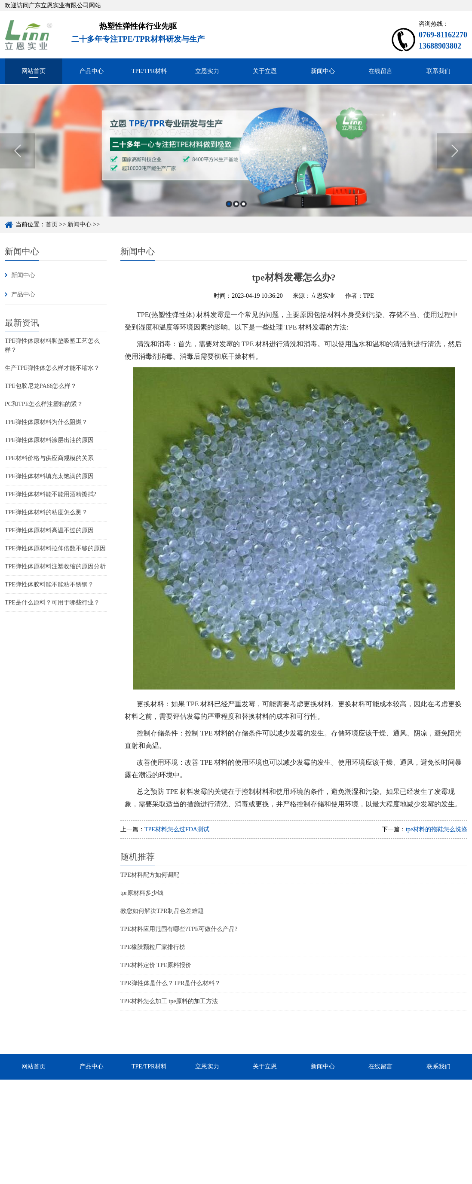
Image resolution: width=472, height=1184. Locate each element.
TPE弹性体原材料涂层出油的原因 (49, 440)
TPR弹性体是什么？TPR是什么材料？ (170, 983)
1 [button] (228, 213)
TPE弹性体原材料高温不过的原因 (49, 530)
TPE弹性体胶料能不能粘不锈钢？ (49, 584)
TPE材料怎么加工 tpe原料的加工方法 (169, 1001)
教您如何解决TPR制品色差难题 (162, 911)
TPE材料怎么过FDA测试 (176, 829)
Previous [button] (17, 160)
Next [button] (454, 160)
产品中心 (92, 71)
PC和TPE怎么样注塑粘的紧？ (44, 404)
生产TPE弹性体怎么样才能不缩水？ (52, 368)
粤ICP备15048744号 (242, 1179)
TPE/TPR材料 (149, 71)
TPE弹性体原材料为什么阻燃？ (46, 422)
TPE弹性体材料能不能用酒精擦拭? (50, 494)
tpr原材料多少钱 (141, 893)
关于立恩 (265, 71)
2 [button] (236, 213)
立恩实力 (207, 71)
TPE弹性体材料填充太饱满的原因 (49, 476)
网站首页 (33, 71)
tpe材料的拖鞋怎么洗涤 (436, 829)
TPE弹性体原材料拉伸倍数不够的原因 (55, 548)
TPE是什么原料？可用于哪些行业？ (52, 602)
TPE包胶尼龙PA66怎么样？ (41, 386)
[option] (236, 160)
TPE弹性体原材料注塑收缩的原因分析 (55, 566)
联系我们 (438, 71)
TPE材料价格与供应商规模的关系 (49, 458)
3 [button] (243, 213)
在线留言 (380, 71)
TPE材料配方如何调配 (149, 875)
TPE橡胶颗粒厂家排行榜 (152, 947)
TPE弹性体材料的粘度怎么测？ (46, 512)
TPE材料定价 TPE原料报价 (155, 965)
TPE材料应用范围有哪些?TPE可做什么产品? (178, 929)
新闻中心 (323, 71)
